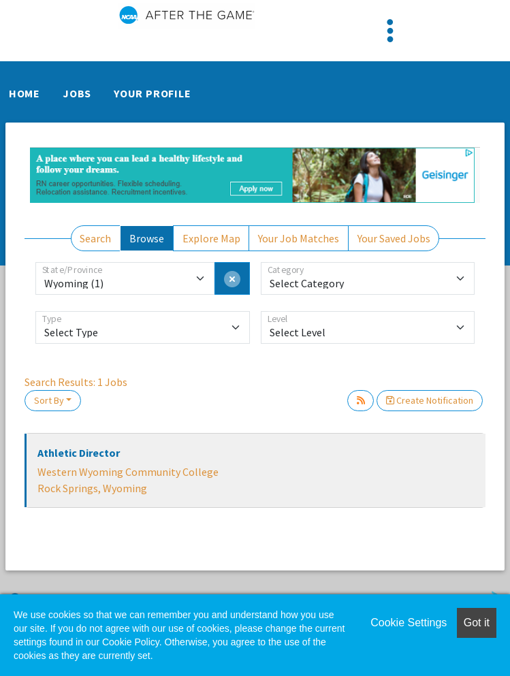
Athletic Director (78, 453)
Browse (146, 238)
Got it (477, 622)
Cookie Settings (408, 622)
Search (95, 238)
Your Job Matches (298, 238)
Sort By (49, 400)
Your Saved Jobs (393, 238)
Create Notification (429, 400)
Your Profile (152, 93)
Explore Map (211, 238)
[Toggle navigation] (390, 30)
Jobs (77, 93)
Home (24, 93)
